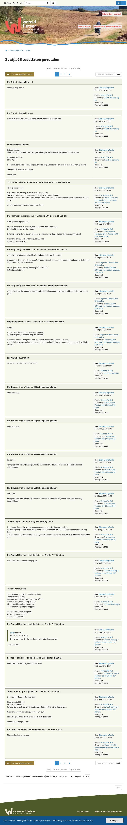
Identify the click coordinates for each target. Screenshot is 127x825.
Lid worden (107, 14)
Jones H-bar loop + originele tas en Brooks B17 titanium (107, 573)
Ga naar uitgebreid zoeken (18, 74)
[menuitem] (15, 3)
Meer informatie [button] (86, 820)
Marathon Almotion (111, 373)
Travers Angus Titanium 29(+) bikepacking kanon (105, 405)
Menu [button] (7, 3)
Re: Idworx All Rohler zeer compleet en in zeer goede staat (34, 729)
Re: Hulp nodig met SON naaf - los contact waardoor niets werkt (37, 250)
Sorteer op (59, 776)
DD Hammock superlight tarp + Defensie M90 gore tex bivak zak (37, 216)
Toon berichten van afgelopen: (25, 776)
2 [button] (60, 74)
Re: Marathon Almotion (18, 358)
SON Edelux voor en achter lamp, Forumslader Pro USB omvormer (38, 182)
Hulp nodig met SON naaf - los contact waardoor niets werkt (107, 270)
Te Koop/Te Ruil (106, 95)
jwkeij (12, 633)
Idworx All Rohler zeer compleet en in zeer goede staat (107, 747)
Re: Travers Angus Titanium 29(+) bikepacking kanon (32, 387)
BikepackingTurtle (106, 88)
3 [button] (64, 74)
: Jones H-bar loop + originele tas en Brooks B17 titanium (34, 658)
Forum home (84, 27)
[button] (69, 74)
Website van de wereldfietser (107, 27)
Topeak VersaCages (16, 589)
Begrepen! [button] (114, 821)
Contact (117, 14)
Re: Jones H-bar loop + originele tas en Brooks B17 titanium (35, 555)
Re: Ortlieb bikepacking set (20, 82)
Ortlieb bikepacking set (18, 144)
